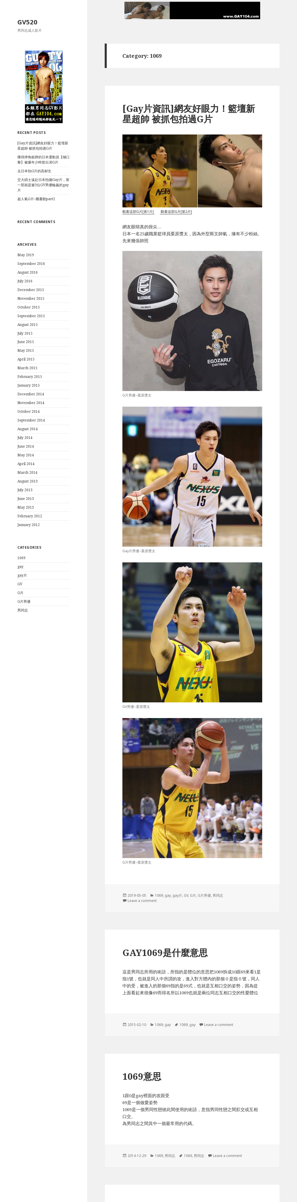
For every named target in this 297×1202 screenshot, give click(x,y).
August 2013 (27, 481)
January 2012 (28, 524)
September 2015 (31, 315)
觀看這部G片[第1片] (138, 211)
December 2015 (30, 289)
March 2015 (27, 367)
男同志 (22, 610)
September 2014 (31, 420)
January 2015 (28, 385)
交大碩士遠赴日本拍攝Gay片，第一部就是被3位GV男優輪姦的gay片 (43, 185)
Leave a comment (142, 900)
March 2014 (27, 472)
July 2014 (24, 437)
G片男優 (23, 601)
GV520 (27, 21)
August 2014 (27, 428)
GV (19, 584)
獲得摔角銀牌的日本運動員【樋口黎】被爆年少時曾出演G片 (43, 160)
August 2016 (27, 272)
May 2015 (25, 350)
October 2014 (28, 411)
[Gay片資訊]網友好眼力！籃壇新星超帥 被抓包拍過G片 (42, 146)
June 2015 (25, 341)
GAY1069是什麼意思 (165, 952)
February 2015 (29, 376)
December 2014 (30, 394)
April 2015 (26, 359)
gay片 (22, 575)
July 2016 (24, 281)
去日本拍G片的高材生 (34, 170)
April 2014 (26, 463)
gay (20, 566)
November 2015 (30, 298)
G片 (20, 592)
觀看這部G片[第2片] (176, 211)
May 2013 (25, 507)
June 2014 (25, 446)
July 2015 (24, 333)
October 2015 (28, 307)
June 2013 (25, 498)
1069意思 (141, 1076)
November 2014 (30, 402)
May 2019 (25, 254)
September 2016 (31, 263)
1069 (21, 557)
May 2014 (25, 455)
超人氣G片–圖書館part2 (36, 198)
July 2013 (24, 489)
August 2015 (27, 324)
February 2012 (29, 516)
